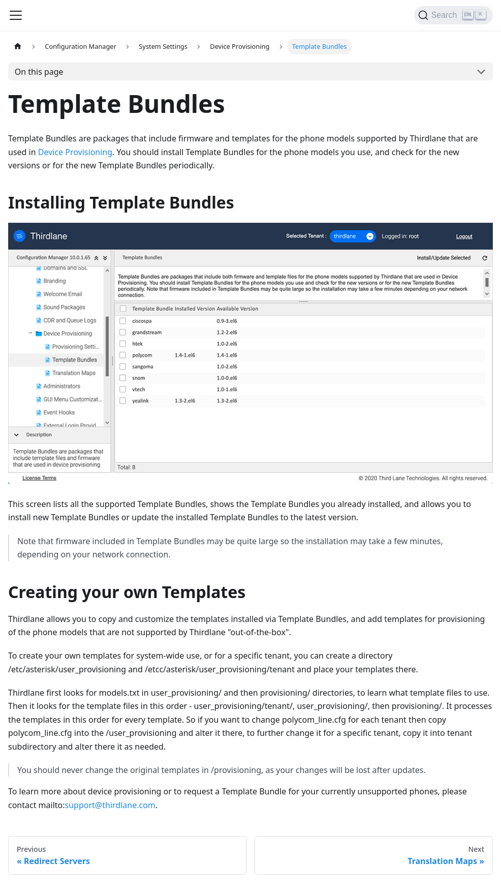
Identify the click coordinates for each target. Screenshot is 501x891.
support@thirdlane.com (110, 805)
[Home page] (17, 46)
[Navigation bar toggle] (15, 15)
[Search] (453, 15)
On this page (39, 71)
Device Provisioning (75, 152)
